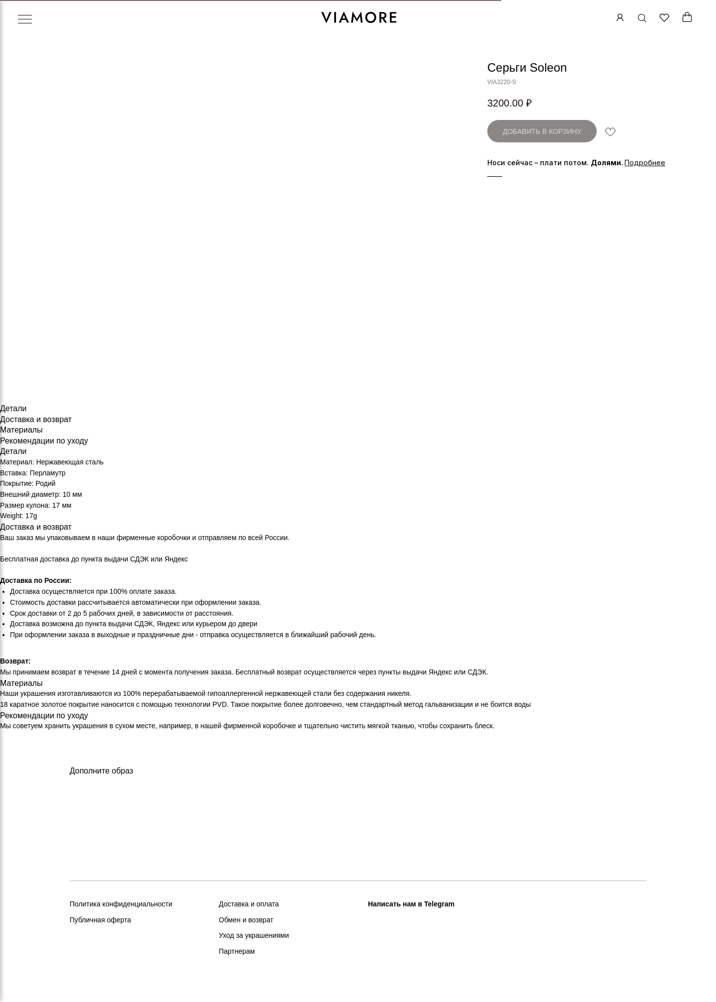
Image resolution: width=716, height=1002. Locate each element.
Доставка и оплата (249, 904)
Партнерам (237, 951)
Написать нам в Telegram (411, 904)
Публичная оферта (100, 920)
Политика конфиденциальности (121, 904)
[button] (645, 162)
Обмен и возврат (246, 920)
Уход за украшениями (254, 935)
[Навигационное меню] (25, 20)
